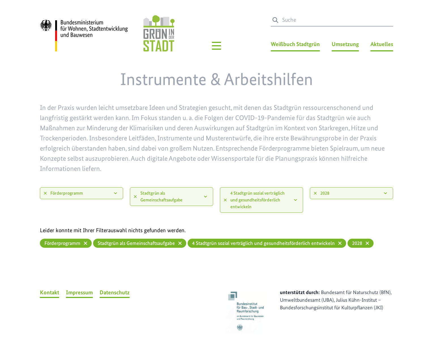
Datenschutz (115, 292)
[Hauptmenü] (216, 46)
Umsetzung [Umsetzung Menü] (345, 44)
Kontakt (49, 292)
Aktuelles (381, 44)
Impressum (79, 292)
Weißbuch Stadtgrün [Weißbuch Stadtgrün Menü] (295, 44)
